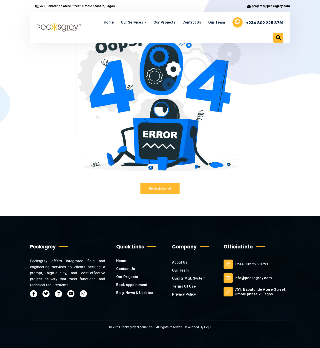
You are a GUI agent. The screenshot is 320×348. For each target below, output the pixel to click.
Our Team (180, 270)
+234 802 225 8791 (251, 264)
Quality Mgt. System (189, 278)
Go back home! (160, 188)
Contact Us (125, 269)
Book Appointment (131, 285)
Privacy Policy (184, 294)
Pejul (207, 327)
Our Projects (127, 277)
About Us (179, 262)
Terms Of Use (184, 286)
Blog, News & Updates (134, 293)
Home (121, 261)
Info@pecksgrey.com (253, 278)
